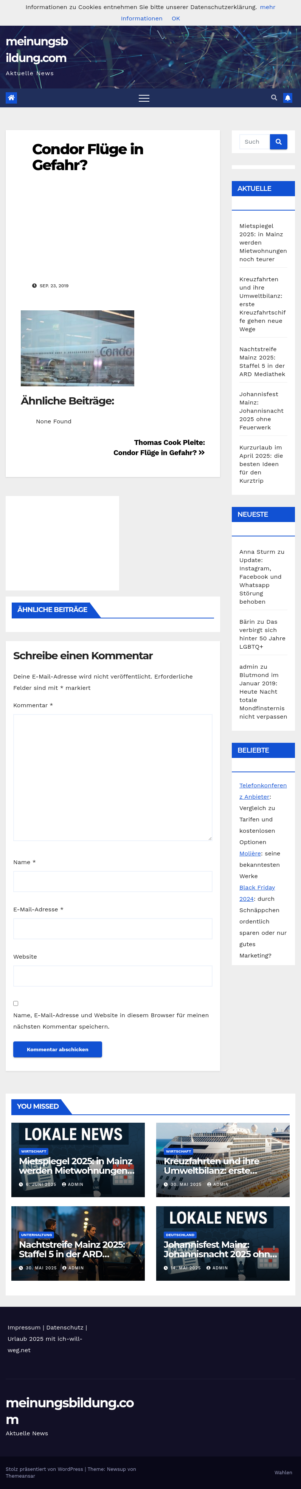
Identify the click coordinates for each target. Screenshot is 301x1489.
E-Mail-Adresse (38, 909)
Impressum (24, 1327)
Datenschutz (65, 1327)
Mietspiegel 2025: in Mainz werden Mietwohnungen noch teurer (75, 1170)
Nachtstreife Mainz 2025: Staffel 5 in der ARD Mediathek (72, 1254)
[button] (274, 97)
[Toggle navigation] (144, 97)
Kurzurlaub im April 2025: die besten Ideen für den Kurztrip (261, 464)
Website (25, 956)
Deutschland (180, 1235)
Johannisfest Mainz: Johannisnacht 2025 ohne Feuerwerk (261, 410)
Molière (250, 853)
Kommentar (33, 705)
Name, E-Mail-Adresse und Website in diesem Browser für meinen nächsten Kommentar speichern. (111, 1021)
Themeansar (20, 1476)
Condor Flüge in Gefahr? (87, 157)
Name (24, 862)
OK (176, 18)
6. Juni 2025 (42, 1184)
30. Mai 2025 (187, 1184)
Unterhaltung (36, 1235)
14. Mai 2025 (187, 1268)
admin (73, 1184)
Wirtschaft (33, 1151)
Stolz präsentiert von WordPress (45, 1469)
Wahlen (283, 1472)
